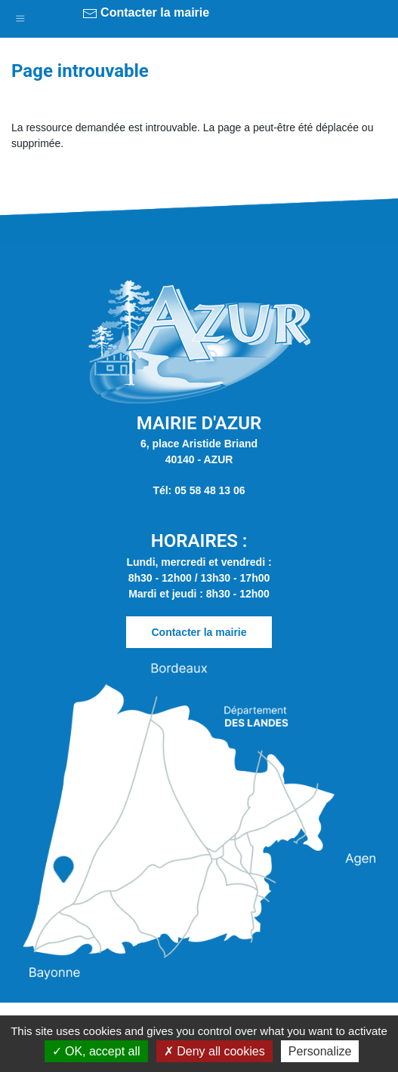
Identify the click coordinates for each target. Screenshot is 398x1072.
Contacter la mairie (146, 13)
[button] (20, 15)
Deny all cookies (214, 1051)
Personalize (320, 1051)
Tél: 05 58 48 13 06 (199, 490)
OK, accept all (96, 1051)
